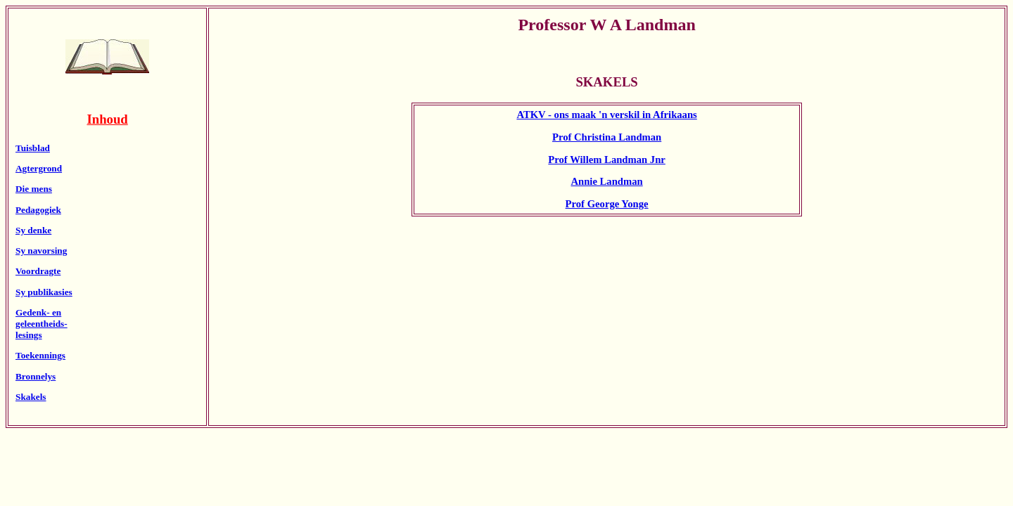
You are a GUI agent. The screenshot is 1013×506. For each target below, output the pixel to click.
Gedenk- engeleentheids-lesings (41, 323)
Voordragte (37, 271)
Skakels (30, 396)
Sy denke (33, 230)
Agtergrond (38, 168)
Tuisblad (32, 148)
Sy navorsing (41, 250)
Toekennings (40, 355)
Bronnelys (35, 376)
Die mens (33, 188)
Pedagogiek (38, 210)
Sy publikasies (43, 292)
